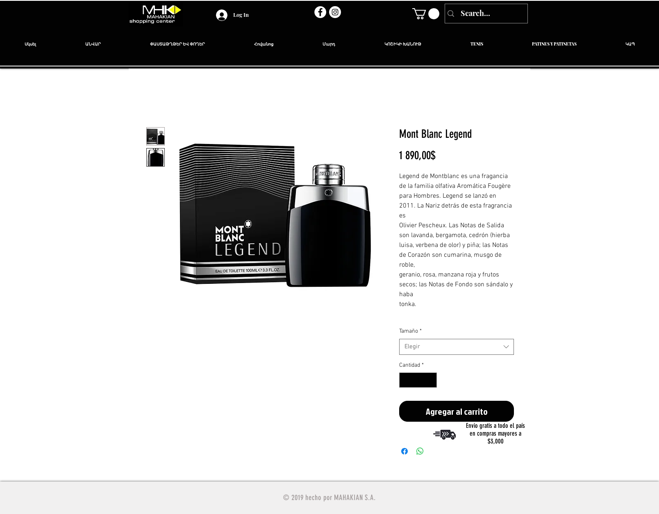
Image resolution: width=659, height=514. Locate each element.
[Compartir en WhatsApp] (420, 451)
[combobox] (456, 347)
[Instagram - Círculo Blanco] (335, 12)
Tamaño (410, 331)
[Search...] (485, 13)
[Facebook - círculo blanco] (320, 12)
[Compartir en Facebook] (404, 451)
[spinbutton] (418, 380)
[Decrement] (405, 380)
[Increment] (430, 380)
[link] (425, 13)
